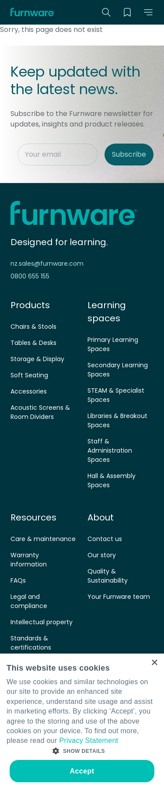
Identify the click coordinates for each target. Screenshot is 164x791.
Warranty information (28, 560)
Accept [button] (82, 771)
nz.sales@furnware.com (47, 263)
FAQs (18, 580)
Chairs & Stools (33, 326)
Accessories (28, 391)
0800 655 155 (29, 276)
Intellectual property (41, 622)
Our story (101, 555)
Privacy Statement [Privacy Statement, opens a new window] (88, 740)
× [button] (154, 663)
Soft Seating (29, 375)
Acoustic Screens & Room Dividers (40, 412)
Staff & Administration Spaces (109, 450)
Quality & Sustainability (107, 576)
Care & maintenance (43, 538)
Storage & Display (37, 359)
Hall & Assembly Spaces (111, 480)
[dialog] (82, 722)
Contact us (104, 538)
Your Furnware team (118, 596)
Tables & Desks (33, 342)
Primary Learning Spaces (112, 344)
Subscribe (129, 154)
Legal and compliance (28, 601)
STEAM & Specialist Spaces (115, 395)
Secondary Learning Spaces (117, 370)
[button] (148, 12)
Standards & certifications (30, 643)
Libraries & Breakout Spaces (117, 420)
